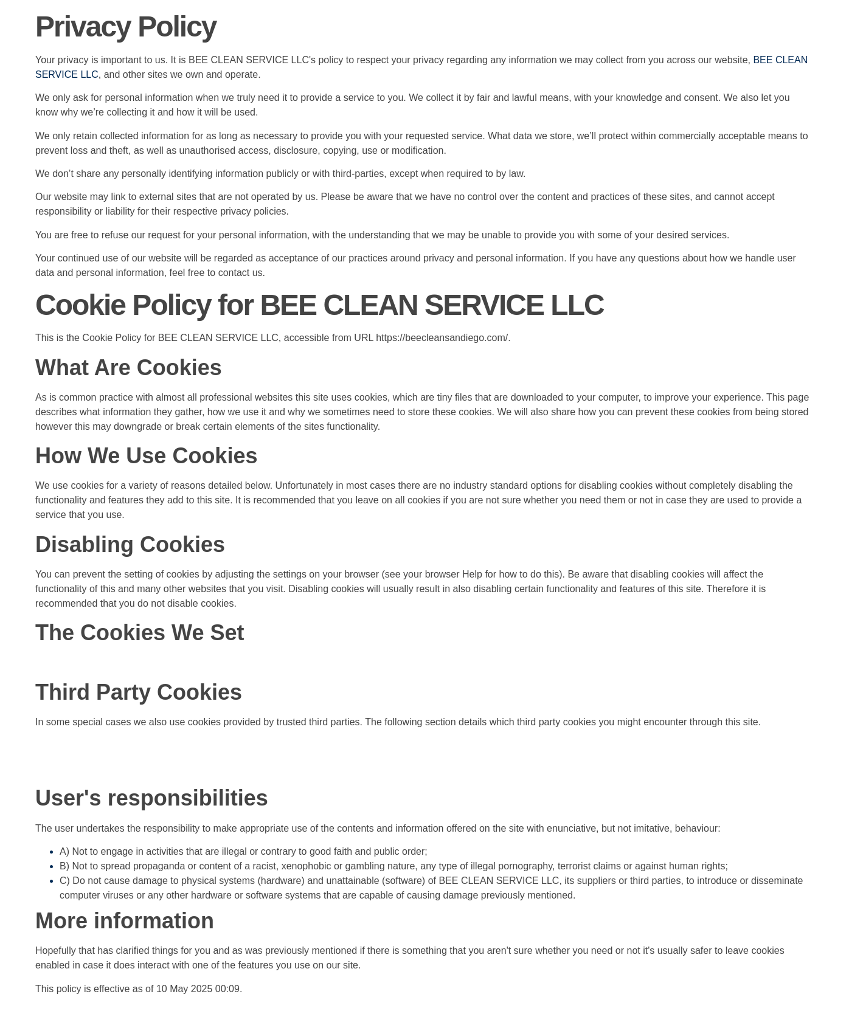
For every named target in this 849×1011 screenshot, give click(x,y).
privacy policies (253, 211)
